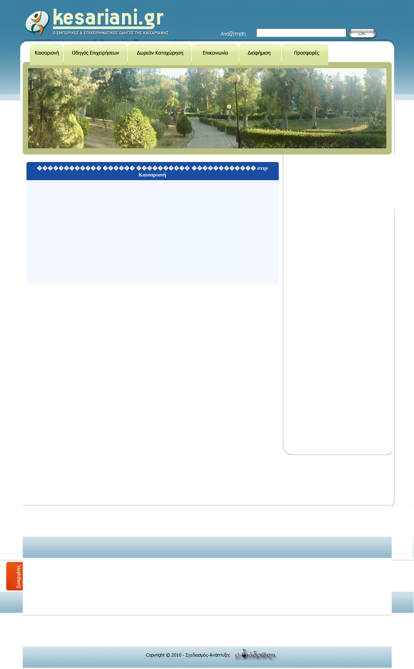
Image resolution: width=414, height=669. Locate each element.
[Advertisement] (77, 534)
